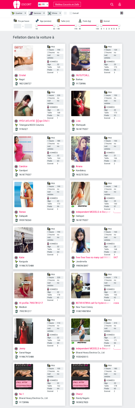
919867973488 (26, 356)
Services (35, 13)
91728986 (81, 83)
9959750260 (25, 220)
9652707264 (82, 174)
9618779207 (82, 129)
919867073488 (26, 265)
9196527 (23, 129)
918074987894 (83, 311)
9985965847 (82, 265)
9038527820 (82, 402)
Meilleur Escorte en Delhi (67, 4)
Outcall (76, 13)
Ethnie (52, 13)
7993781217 (25, 311)
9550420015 (82, 356)
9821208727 (25, 83)
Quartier (17, 13)
